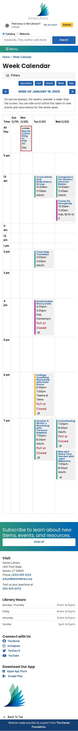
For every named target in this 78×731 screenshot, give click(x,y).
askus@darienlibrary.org (17, 579)
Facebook (11, 641)
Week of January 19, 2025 (39, 91)
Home (6, 57)
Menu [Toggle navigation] (12, 49)
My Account (50, 25)
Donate (67, 25)
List (39, 83)
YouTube (11, 656)
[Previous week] (6, 91)
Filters (15, 76)
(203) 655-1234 (21, 575)
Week (61, 83)
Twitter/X (11, 651)
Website (25, 34)
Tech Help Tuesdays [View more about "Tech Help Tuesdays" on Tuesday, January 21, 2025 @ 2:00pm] (42, 253)
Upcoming (25, 83)
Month (49, 83)
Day (71, 83)
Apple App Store (15, 671)
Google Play (13, 676)
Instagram (11, 646)
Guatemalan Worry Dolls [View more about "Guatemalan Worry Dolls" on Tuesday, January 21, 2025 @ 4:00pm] (44, 302)
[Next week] (72, 91)
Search (64, 40)
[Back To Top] (39, 717)
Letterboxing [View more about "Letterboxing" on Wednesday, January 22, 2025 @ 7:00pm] (66, 421)
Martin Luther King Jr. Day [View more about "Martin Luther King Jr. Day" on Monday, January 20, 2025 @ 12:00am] (26, 136)
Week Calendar (22, 57)
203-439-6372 (12, 589)
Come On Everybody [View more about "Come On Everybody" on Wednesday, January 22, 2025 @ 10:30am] (65, 202)
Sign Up (39, 542)
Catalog (10, 34)
